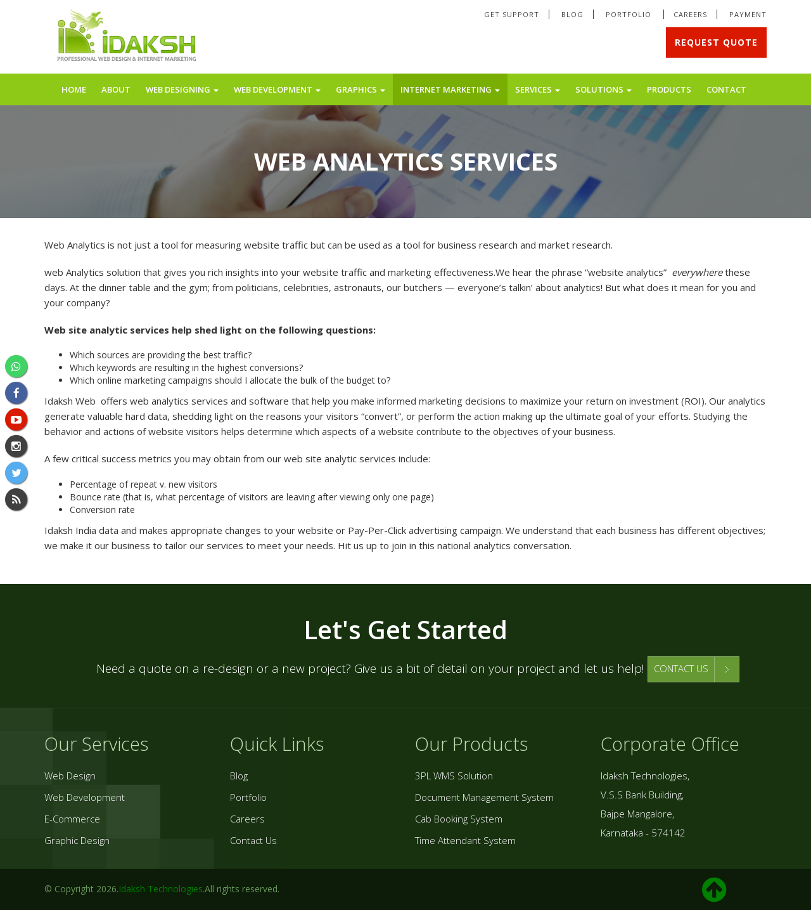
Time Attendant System (465, 840)
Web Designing (182, 89)
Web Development (277, 89)
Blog (572, 14)
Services (537, 89)
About (116, 89)
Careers (690, 14)
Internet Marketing (450, 89)
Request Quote (716, 42)
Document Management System (484, 797)
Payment (748, 14)
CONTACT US (681, 668)
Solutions (603, 89)
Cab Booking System (458, 818)
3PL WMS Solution (454, 775)
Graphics (360, 89)
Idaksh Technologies (160, 889)
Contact (726, 89)
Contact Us (253, 840)
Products (669, 89)
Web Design (70, 775)
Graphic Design (77, 840)
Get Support (511, 14)
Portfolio (630, 14)
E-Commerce (72, 818)
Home (73, 89)
